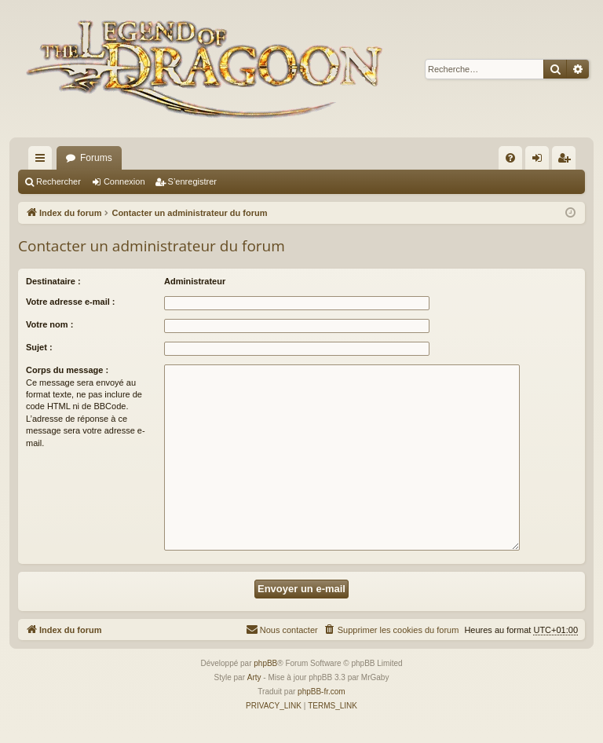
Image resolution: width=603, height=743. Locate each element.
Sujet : (39, 347)
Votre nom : (49, 324)
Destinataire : (53, 281)
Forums (96, 157)
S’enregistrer (192, 181)
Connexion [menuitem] (540, 161)
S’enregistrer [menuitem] (567, 161)
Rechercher (58, 181)
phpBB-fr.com (321, 691)
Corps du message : (67, 370)
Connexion (124, 181)
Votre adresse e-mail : (70, 301)
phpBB (265, 663)
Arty (254, 677)
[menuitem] (510, 158)
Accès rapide (43, 161)
